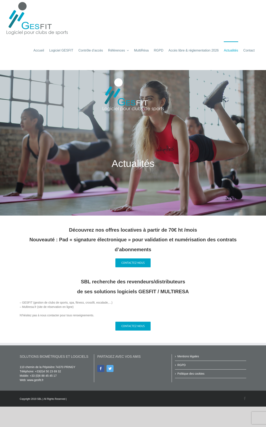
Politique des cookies (191, 394)
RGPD (181, 385)
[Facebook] (100, 388)
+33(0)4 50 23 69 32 (48, 391)
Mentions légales (188, 376)
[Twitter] (110, 388)
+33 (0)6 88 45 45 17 (43, 396)
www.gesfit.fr (35, 400)
